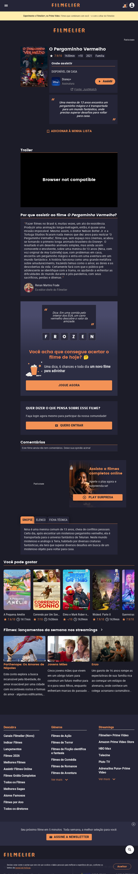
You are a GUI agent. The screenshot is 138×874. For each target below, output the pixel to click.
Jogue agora (69, 385)
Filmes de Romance (64, 766)
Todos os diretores (16, 809)
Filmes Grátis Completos (20, 775)
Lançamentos (12, 749)
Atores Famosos (14, 795)
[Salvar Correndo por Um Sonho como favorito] (57, 571)
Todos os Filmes (14, 782)
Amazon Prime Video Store (116, 742)
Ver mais (59, 779)
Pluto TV (104, 762)
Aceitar (122, 866)
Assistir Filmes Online (18, 769)
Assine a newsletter (69, 837)
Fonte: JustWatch (85, 89)
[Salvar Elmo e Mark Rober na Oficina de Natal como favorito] (87, 571)
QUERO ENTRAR (69, 425)
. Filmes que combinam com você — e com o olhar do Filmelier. (69, 16)
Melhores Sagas (14, 789)
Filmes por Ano (13, 802)
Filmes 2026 (12, 755)
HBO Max (105, 748)
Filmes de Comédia (63, 759)
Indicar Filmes (13, 742)
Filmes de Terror (62, 742)
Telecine (104, 755)
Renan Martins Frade (47, 285)
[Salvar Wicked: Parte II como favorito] (116, 571)
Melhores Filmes (14, 762)
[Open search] (129, 849)
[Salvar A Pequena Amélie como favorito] (27, 571)
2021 (89, 56)
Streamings (106, 727)
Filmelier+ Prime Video (113, 735)
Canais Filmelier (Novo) (19, 736)
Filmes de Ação (61, 736)
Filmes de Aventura (64, 773)
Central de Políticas (23, 868)
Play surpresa (97, 497)
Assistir (105, 81)
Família (100, 56)
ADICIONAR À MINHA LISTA (69, 131)
